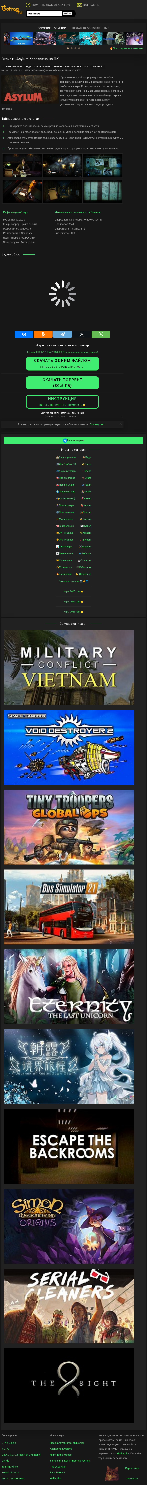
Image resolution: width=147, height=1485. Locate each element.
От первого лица (12, 67)
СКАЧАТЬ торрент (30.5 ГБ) (62, 383)
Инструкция (62, 401)
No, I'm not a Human (12, 1478)
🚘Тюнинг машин (65, 484)
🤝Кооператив (64, 560)
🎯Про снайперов (65, 478)
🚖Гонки (86, 464)
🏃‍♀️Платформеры (65, 505)
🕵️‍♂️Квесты (85, 519)
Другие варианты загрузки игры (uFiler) (62, 414)
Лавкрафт (98, 67)
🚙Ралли (86, 484)
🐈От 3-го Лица (64, 539)
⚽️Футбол (85, 526)
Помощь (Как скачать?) (48, 5)
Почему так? (97, 424)
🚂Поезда (85, 512)
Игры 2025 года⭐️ (73, 611)
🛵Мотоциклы (64, 567)
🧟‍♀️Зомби (86, 491)
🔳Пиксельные (64, 553)
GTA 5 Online (8, 1442)
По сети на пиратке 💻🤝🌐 (73, 581)
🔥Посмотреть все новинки (126, 48)
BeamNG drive (9, 1466)
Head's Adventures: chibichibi (67, 1442)
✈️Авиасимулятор (66, 471)
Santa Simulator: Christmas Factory (70, 1460)
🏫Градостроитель (66, 457)
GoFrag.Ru (123, 1453)
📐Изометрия (83, 574)
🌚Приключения (65, 512)
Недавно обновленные (90, 28)
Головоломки (42, 67)
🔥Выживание (64, 574)
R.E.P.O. (5, 1448)
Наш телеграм (73, 440)
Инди (28, 67)
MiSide (5, 1460)
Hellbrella (55, 1478)
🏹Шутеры (85, 539)
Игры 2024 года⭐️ (73, 601)
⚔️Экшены (85, 546)
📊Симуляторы (64, 546)
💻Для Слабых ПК (66, 464)
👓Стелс (86, 471)
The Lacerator (58, 1466)
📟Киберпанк (83, 567)
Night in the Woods (61, 1454)
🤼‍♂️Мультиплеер (64, 519)
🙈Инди (86, 457)
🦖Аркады (85, 532)
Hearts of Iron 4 (10, 1472)
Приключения (73, 67)
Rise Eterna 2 (57, 1472)
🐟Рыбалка (85, 553)
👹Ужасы (86, 505)
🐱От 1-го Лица (64, 532)
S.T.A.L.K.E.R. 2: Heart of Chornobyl (20, 1454)
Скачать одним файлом (62, 363)
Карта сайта (132, 1468)
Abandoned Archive (61, 1448)
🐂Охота (86, 478)
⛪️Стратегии (84, 560)
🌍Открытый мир (65, 491)
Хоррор (58, 67)
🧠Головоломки (65, 526)
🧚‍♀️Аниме (86, 498)
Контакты (88, 5)
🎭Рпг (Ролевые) (65, 498)
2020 (86, 67)
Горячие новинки (52, 28)
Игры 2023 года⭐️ (73, 591)
